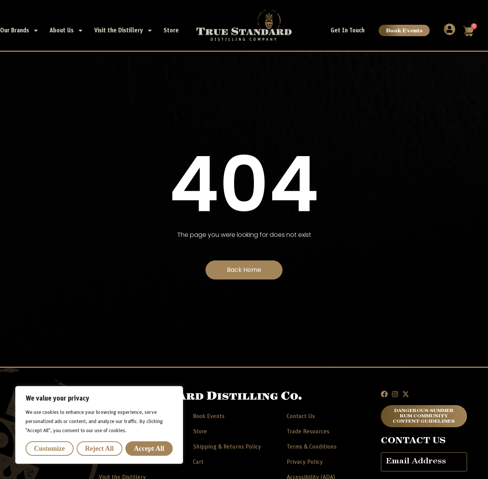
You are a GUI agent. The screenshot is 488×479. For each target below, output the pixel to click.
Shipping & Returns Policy (227, 447)
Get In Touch (347, 30)
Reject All (99, 448)
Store (171, 30)
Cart (198, 462)
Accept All (149, 448)
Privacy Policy (305, 462)
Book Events (404, 30)
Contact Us (301, 416)
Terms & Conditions (312, 447)
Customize (49, 448)
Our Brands (19, 30)
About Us (66, 30)
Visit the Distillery (123, 30)
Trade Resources (308, 431)
